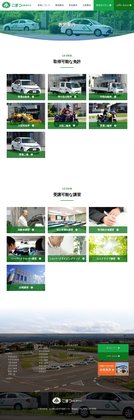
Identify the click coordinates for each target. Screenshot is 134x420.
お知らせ (70, 349)
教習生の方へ (103, 5)
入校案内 (87, 5)
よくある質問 (72, 345)
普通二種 (11, 374)
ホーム (8, 345)
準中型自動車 (13, 360)
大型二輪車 (12, 368)
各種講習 (42, 369)
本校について (44, 5)
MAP (75, 409)
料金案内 (73, 5)
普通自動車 (12, 357)
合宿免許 (42, 372)
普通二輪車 (12, 371)
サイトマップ (72, 358)
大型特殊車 (12, 366)
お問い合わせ (123, 5)
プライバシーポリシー (76, 353)
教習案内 (59, 5)
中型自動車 (12, 363)
